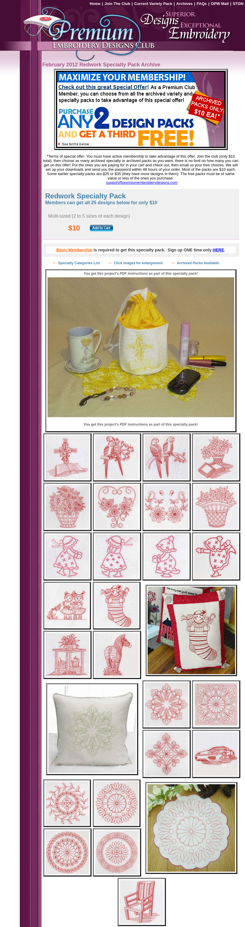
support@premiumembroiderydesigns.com (142, 182)
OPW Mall (220, 3)
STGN (238, 3)
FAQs (202, 3)
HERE (218, 250)
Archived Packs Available (198, 263)
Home (95, 3)
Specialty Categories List (79, 263)
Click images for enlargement (138, 263)
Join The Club (117, 3)
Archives (184, 3)
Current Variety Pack (153, 3)
